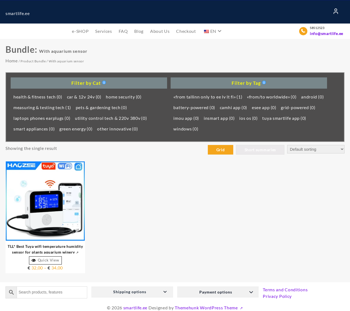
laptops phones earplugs (41, 118)
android (312, 96)
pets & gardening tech (101, 107)
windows (185, 128)
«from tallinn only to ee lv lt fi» (207, 96)
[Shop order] (316, 149)
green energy (76, 128)
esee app (264, 107)
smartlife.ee (17, 13)
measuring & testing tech (42, 107)
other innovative (117, 128)
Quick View (45, 260)
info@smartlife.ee (326, 33)
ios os (248, 118)
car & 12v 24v (84, 96)
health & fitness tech (37, 96)
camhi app (233, 107)
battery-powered (194, 107)
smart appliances (34, 128)
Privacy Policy (277, 296)
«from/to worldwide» (271, 96)
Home (11, 60)
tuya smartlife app (284, 118)
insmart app (219, 118)
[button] (132, 292)
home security (123, 96)
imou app (186, 118)
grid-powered (298, 107)
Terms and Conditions (285, 289)
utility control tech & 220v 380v (111, 118)
